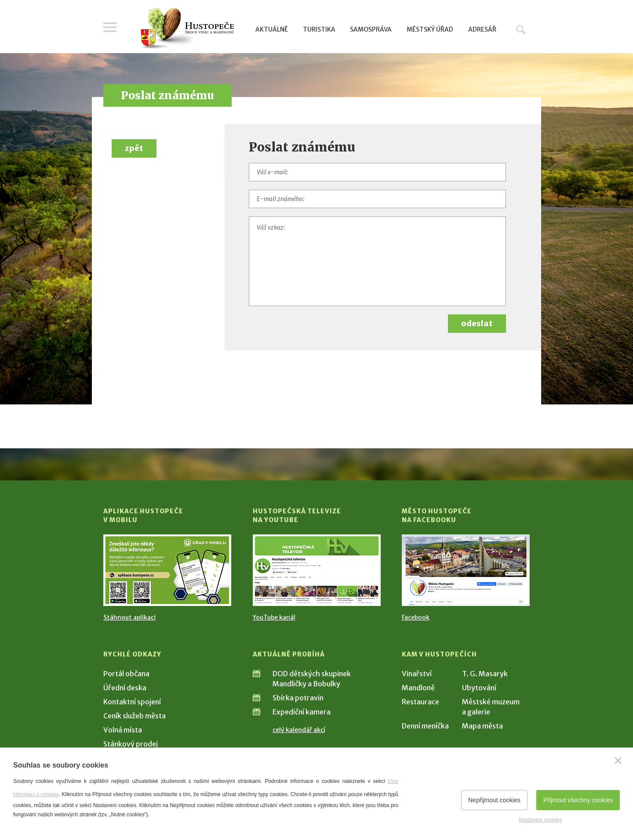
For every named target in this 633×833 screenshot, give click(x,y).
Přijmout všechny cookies (578, 800)
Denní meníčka (425, 725)
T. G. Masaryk (485, 673)
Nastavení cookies (540, 820)
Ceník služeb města (134, 715)
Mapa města (482, 725)
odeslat (477, 323)
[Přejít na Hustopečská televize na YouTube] (317, 570)
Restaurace (420, 701)
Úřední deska (124, 687)
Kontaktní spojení (132, 701)
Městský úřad (430, 29)
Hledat (521, 29)
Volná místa (122, 729)
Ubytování (479, 687)
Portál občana (126, 673)
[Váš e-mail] (377, 172)
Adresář (482, 29)
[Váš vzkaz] (377, 261)
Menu (109, 27)
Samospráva (371, 29)
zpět (134, 148)
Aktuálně (271, 29)
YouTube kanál (274, 617)
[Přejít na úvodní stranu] (187, 28)
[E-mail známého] (377, 199)
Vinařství (417, 673)
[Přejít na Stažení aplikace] (167, 570)
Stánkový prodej (130, 743)
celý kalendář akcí (299, 730)
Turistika (319, 29)
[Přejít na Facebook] (466, 570)
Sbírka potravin (298, 697)
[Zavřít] (618, 760)
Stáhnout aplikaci (129, 617)
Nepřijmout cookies (494, 800)
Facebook (415, 617)
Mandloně (418, 687)
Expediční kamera (302, 711)
